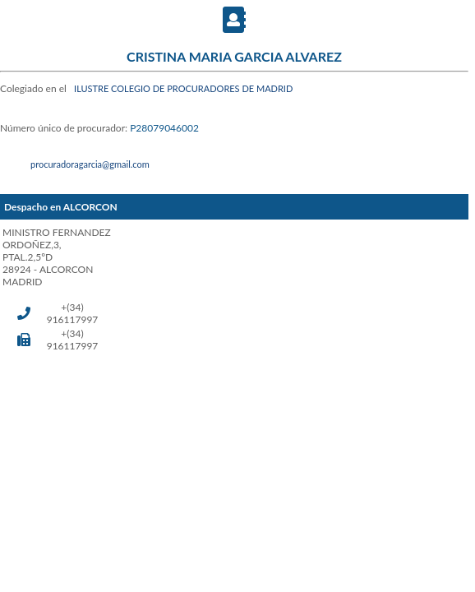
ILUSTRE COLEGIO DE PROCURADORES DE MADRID (183, 88)
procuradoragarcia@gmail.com (90, 164)
